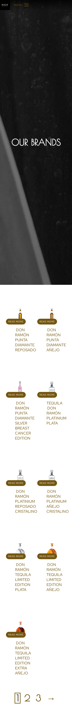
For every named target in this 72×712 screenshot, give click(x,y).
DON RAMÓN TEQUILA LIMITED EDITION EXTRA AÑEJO (23, 658)
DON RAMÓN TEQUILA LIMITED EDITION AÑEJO (54, 577)
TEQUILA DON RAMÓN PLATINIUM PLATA (56, 413)
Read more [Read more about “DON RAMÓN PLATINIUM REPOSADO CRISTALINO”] (15, 483)
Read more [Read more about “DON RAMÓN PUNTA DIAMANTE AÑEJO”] (47, 321)
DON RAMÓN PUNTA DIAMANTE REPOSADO (25, 339)
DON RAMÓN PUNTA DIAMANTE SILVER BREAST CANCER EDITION (25, 421)
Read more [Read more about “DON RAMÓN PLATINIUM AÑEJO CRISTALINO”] (47, 483)
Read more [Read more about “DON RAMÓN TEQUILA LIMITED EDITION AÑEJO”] (47, 556)
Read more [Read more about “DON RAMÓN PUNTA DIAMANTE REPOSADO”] (15, 321)
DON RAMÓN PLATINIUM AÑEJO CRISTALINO (57, 501)
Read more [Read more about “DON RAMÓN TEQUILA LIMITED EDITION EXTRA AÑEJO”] (15, 634)
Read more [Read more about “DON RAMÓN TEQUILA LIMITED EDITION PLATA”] (15, 556)
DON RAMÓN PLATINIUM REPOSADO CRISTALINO (26, 501)
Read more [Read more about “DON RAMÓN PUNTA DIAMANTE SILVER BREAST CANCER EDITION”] (15, 394)
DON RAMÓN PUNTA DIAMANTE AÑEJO (56, 339)
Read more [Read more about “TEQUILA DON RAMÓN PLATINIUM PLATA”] (47, 394)
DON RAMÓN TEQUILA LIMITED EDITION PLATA (23, 577)
